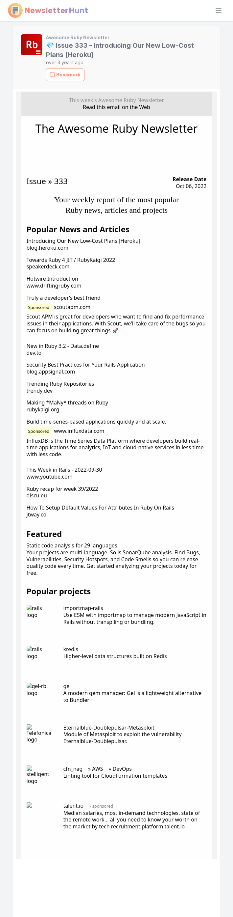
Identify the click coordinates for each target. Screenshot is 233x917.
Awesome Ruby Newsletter (77, 37)
